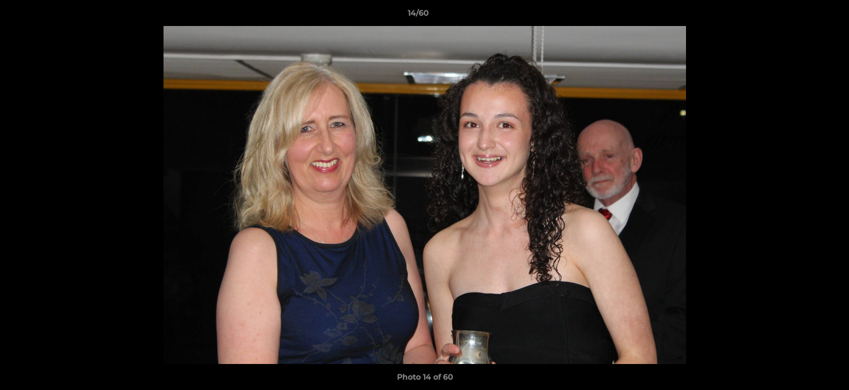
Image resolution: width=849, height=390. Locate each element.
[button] (803, 16)
